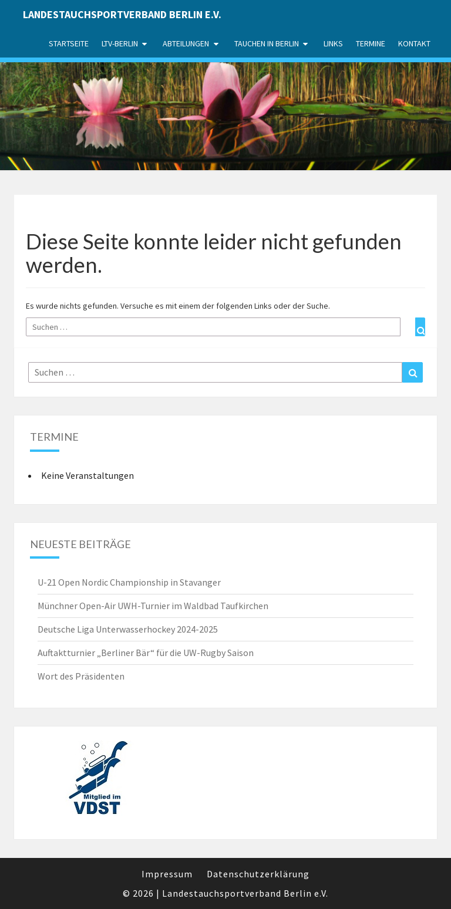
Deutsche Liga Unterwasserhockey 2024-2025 (128, 629)
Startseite (69, 43)
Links (333, 43)
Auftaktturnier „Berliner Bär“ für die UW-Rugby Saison (146, 652)
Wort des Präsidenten (81, 676)
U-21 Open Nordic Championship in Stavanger (129, 582)
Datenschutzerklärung (258, 874)
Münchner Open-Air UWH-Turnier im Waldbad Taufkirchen (153, 605)
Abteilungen (186, 43)
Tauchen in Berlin (266, 43)
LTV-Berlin (120, 43)
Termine (370, 43)
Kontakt (414, 43)
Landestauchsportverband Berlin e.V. (122, 14)
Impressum (167, 874)
